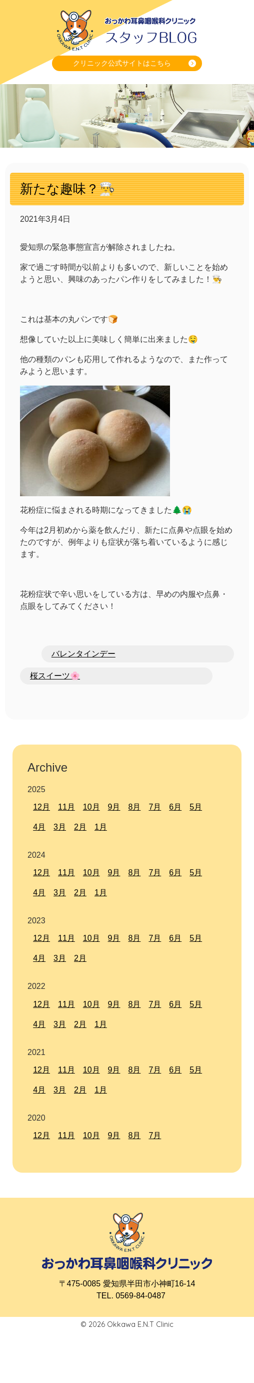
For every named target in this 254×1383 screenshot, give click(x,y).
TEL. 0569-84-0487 (131, 1295)
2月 (80, 827)
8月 (134, 807)
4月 (39, 827)
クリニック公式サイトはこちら (122, 63)
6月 (175, 807)
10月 (91, 807)
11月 (66, 807)
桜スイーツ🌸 (55, 675)
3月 (60, 827)
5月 (196, 807)
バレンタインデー (84, 653)
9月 (114, 807)
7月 (154, 807)
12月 (41, 807)
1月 (100, 827)
